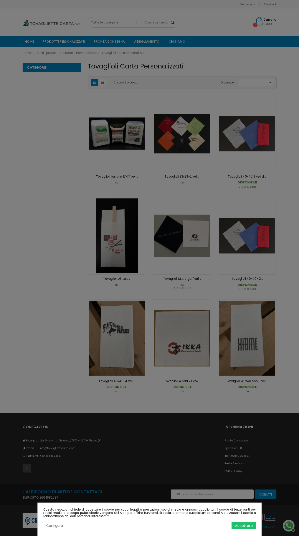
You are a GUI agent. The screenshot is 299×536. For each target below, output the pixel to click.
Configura (54, 525)
